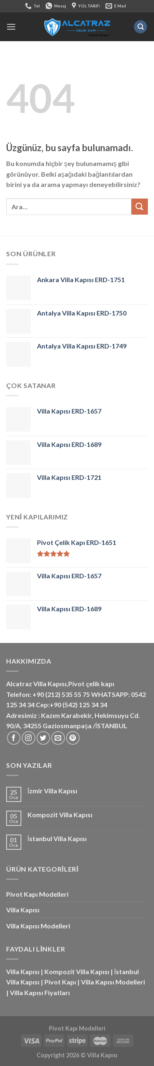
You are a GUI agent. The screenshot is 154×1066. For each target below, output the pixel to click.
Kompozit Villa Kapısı (60, 814)
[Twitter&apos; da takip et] (43, 738)
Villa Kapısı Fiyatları (40, 992)
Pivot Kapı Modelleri (37, 894)
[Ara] (140, 27)
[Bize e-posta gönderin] (58, 738)
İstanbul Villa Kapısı (57, 838)
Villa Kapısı (22, 910)
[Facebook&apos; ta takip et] (14, 738)
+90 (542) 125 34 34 (78, 704)
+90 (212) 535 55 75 (61, 694)
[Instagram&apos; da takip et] (28, 738)
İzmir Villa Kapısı (52, 791)
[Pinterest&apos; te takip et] (73, 738)
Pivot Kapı (60, 982)
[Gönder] (139, 207)
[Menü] (11, 26)
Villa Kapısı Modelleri (38, 926)
